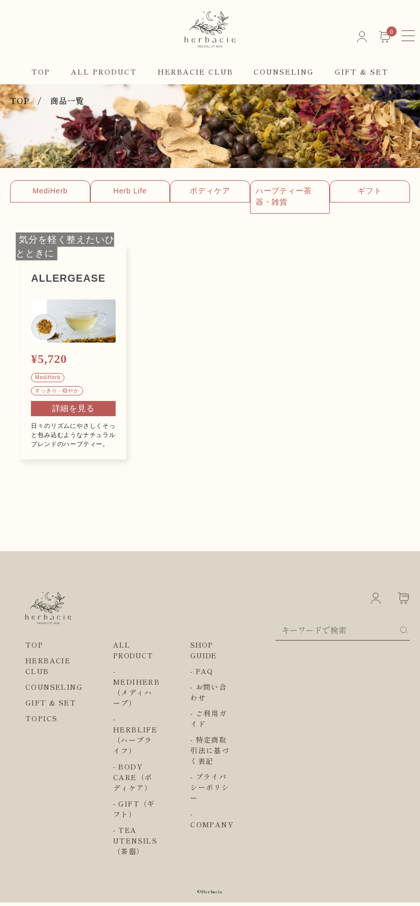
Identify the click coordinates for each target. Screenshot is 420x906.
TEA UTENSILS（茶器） (135, 844)
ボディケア (274, 191)
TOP (40, 71)
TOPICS (41, 722)
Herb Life (168, 191)
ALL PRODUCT (104, 71)
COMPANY (212, 828)
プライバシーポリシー (209, 791)
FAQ (205, 674)
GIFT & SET (362, 71)
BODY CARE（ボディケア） (132, 780)
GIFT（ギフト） (134, 812)
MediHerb (63, 191)
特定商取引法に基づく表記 (209, 753)
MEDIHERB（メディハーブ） (136, 696)
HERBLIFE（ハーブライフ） (135, 743)
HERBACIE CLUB (195, 71)
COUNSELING (284, 71)
